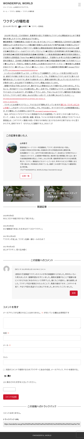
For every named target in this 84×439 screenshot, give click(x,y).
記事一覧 (26, 176)
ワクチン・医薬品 (37, 26)
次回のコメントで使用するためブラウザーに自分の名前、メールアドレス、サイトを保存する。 (42, 370)
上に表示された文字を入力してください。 (20, 382)
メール (7, 345)
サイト (5, 357)
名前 (6, 333)
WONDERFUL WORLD (18, 3)
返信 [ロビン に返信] (74, 293)
